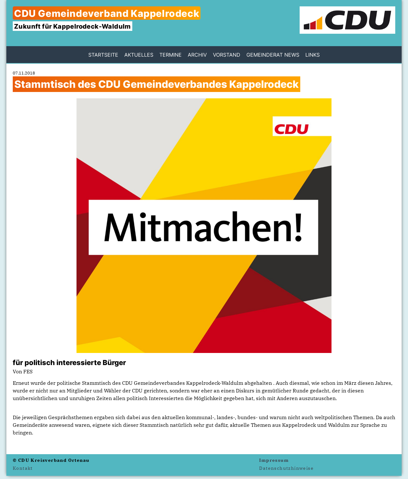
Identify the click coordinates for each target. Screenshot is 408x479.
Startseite (103, 55)
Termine (170, 55)
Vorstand (226, 55)
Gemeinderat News (272, 55)
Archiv (197, 55)
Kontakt (23, 468)
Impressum (274, 460)
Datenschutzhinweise (286, 468)
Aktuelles (138, 55)
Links (312, 55)
